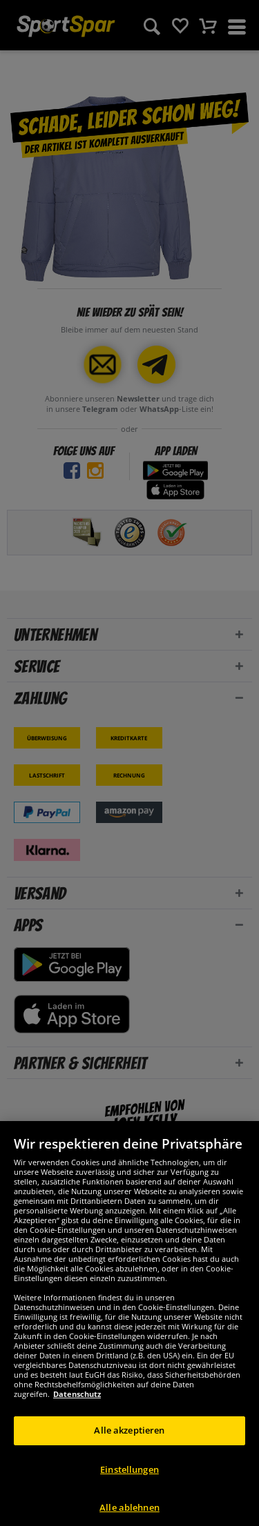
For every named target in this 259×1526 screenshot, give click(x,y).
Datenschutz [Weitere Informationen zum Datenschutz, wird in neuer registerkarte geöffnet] (77, 1446)
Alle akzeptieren (129, 1482)
